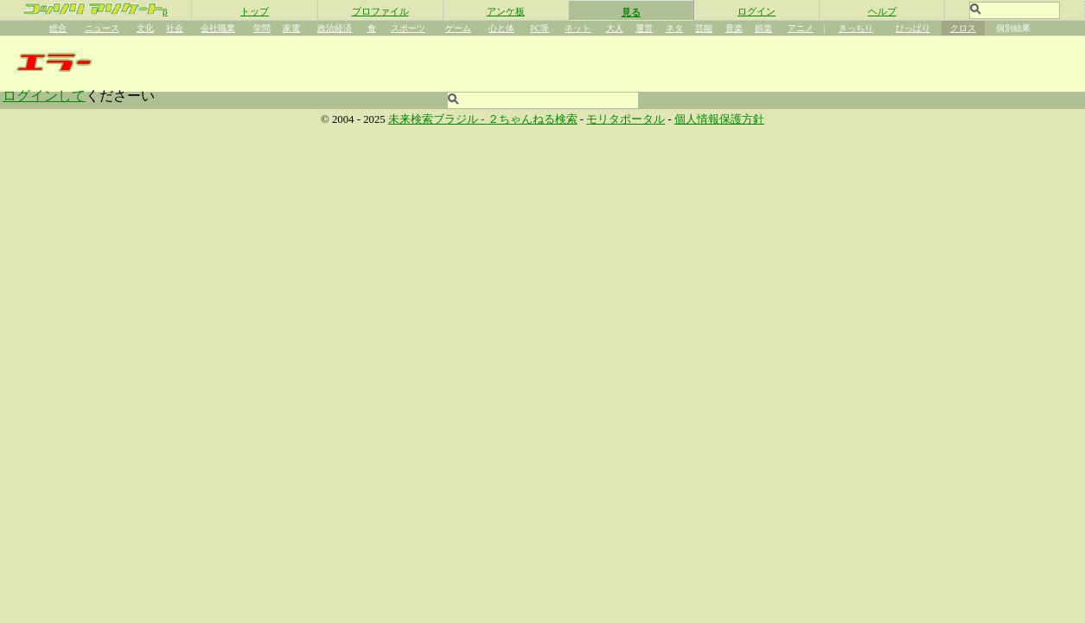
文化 (145, 28)
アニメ (801, 28)
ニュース (102, 28)
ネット (577, 28)
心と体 (501, 28)
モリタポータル (625, 119)
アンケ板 (506, 11)
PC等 (539, 28)
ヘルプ (882, 11)
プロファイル (380, 11)
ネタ (674, 28)
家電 (291, 28)
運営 (644, 28)
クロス (963, 28)
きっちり (856, 28)
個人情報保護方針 (719, 119)
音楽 (734, 28)
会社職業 (218, 28)
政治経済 (334, 28)
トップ (254, 11)
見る (631, 12)
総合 (58, 28)
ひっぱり (913, 28)
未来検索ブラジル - (438, 119)
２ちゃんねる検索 (533, 119)
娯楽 (763, 28)
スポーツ (408, 28)
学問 (262, 28)
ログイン (756, 11)
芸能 (703, 28)
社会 (174, 28)
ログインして (44, 95)
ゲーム (458, 28)
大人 (614, 28)
